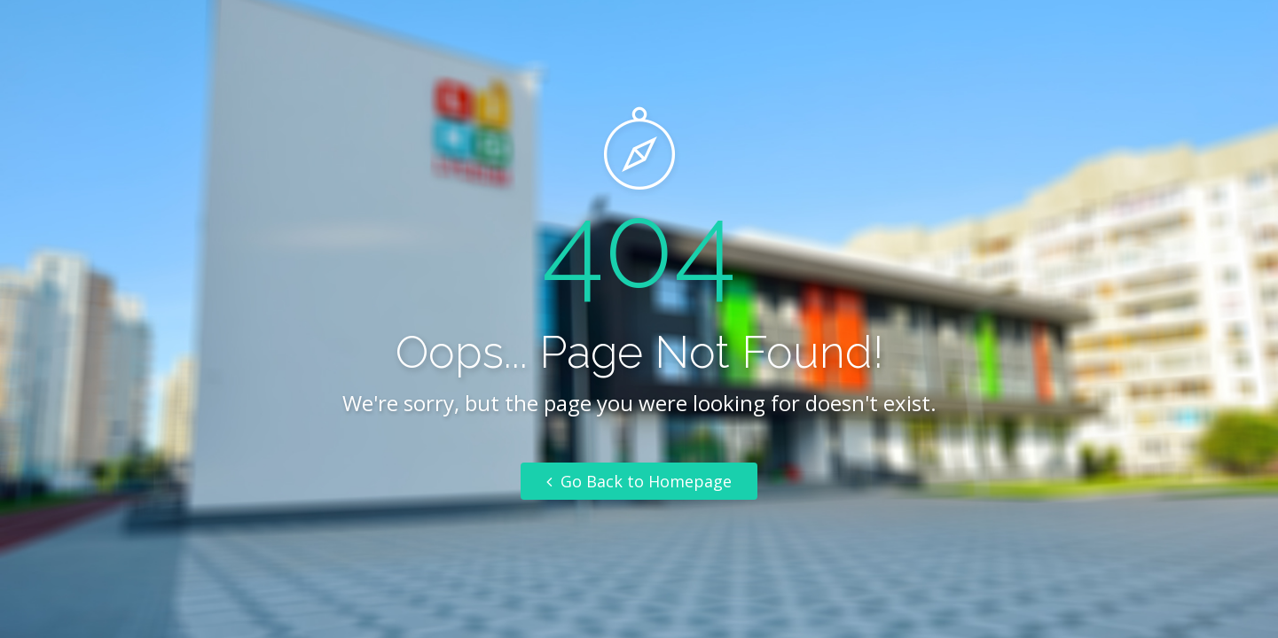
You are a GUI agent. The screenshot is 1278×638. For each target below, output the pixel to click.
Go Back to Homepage (639, 481)
